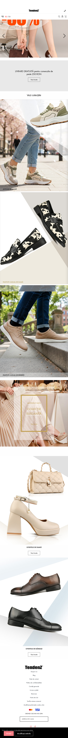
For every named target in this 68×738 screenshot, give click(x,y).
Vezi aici (34, 53)
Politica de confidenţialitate (34, 683)
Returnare (34, 694)
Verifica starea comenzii (34, 701)
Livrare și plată (34, 690)
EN (9, 16)
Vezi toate (34, 80)
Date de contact (34, 679)
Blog (34, 675)
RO (6, 16)
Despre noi (34, 672)
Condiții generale (34, 686)
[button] (64, 36)
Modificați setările (24, 733)
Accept (8, 733)
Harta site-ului (34, 698)
